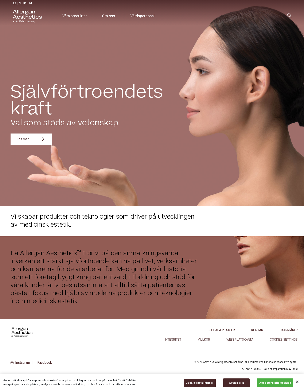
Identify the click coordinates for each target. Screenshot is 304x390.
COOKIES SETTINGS (284, 339)
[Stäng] (297, 385)
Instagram (22, 363)
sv (14, 3)
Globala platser (221, 330)
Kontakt (258, 330)
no (25, 3)
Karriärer (289, 330)
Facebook (44, 363)
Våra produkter (74, 16)
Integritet (172, 339)
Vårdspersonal (142, 16)
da (30, 3)
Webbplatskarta (239, 339)
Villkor (204, 339)
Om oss (108, 16)
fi (20, 3)
